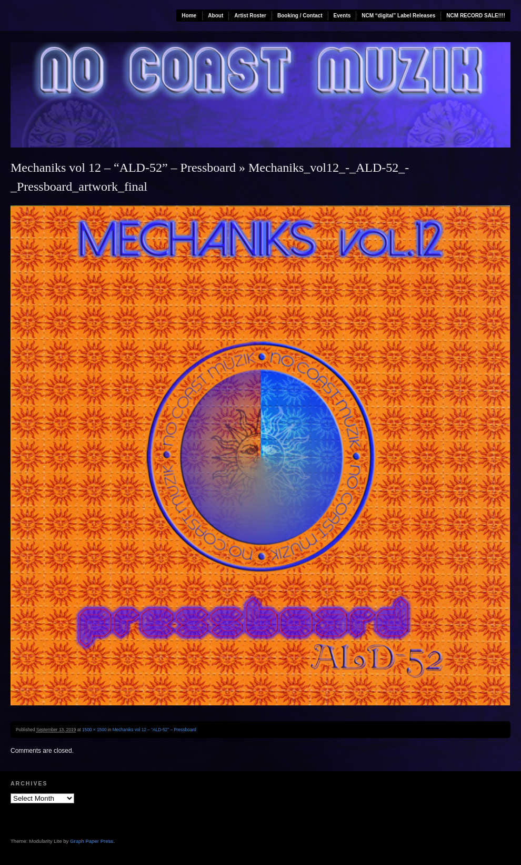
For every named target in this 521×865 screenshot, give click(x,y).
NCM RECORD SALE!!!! (475, 15)
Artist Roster (250, 15)
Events (342, 15)
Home (189, 15)
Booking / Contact (300, 15)
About (215, 15)
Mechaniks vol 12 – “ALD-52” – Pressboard (123, 167)
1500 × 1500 (94, 729)
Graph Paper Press (91, 841)
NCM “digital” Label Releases (398, 15)
